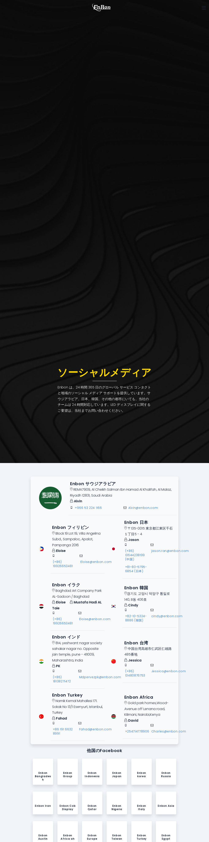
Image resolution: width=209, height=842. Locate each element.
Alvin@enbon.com (143, 508)
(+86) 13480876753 (135, 673)
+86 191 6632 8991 (63, 731)
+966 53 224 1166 (88, 508)
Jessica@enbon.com (168, 671)
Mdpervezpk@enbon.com (100, 677)
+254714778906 (137, 731)
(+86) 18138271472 (62, 679)
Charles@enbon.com (168, 731)
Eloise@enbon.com (96, 562)
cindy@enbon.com (167, 616)
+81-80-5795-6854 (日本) (136, 569)
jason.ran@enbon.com (170, 551)
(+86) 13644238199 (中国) (135, 555)
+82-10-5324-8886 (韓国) (136, 618)
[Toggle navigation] (203, 7)
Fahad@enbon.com (95, 729)
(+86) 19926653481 (63, 564)
